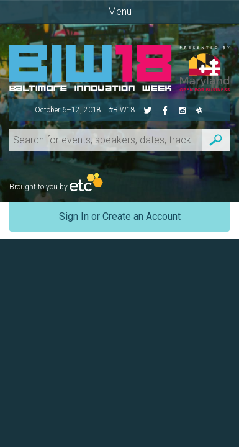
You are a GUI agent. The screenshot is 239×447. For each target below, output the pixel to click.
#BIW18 (122, 110)
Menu (120, 11)
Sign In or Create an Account (120, 216)
